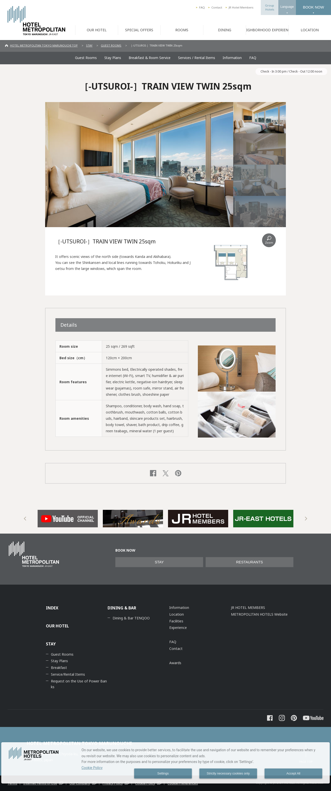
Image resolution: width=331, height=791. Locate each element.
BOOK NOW (313, 7)
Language (287, 7)
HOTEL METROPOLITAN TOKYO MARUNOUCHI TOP (44, 45)
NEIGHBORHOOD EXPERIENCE (267, 30)
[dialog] (165, 762)
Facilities (176, 621)
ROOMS (181, 30)
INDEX (52, 608)
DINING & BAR (122, 608)
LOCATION (310, 30)
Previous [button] (25, 518)
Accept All (293, 773)
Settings (163, 773)
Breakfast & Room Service (150, 58)
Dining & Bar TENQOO (131, 618)
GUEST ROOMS (111, 45)
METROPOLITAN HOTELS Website (259, 614)
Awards (175, 662)
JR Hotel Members (241, 7)
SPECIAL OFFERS (139, 30)
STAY (89, 45)
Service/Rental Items (68, 674)
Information (232, 58)
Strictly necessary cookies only (228, 773)
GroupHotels (269, 7)
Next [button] (306, 518)
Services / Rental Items (196, 58)
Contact (216, 7)
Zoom (269, 242)
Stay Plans (112, 58)
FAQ (202, 7)
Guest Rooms (86, 58)
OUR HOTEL (97, 30)
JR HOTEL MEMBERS (248, 607)
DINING (224, 30)
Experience (178, 627)
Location (176, 614)
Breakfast (59, 667)
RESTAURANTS (249, 562)
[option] (67, 518)
